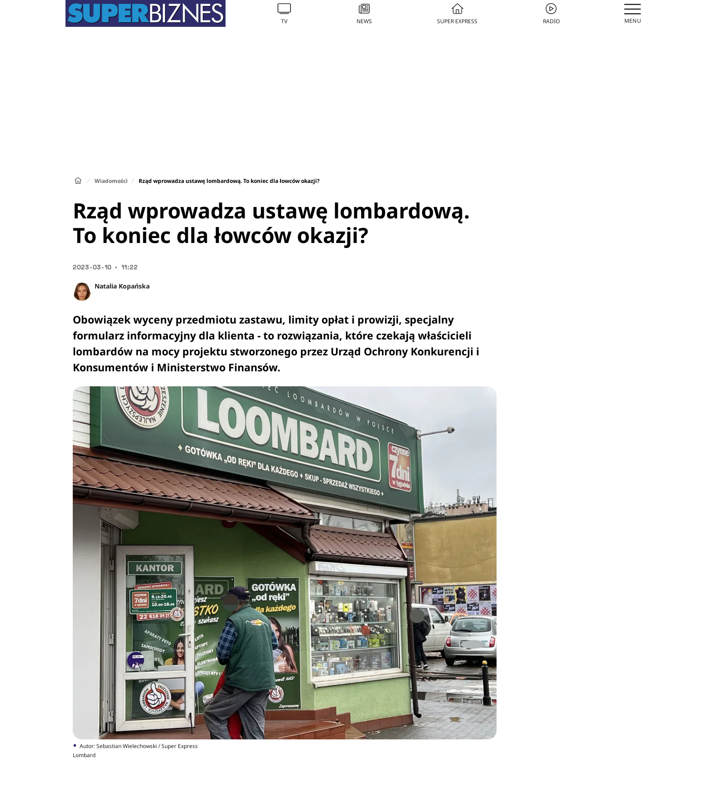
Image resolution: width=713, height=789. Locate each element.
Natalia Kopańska (122, 286)
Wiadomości (111, 181)
